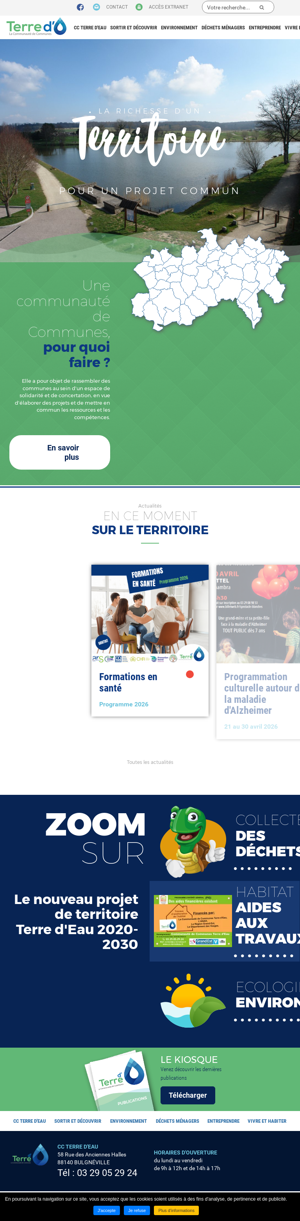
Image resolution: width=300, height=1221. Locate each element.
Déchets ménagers (223, 28)
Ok (261, 7)
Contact (117, 7)
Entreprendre (265, 28)
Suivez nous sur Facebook (80, 7)
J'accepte (107, 1210)
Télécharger (188, 1095)
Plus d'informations (176, 1210)
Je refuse (137, 1210)
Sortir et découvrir (133, 28)
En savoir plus (63, 452)
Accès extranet (168, 7)
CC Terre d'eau (90, 28)
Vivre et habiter (267, 1121)
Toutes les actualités (150, 762)
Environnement (179, 28)
